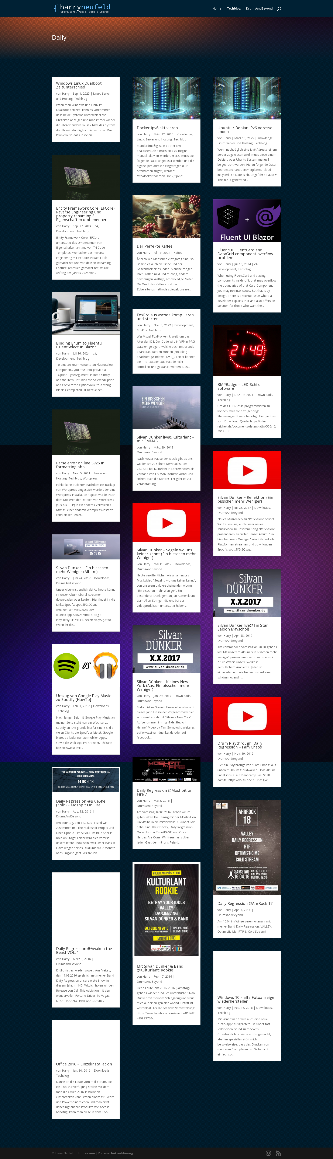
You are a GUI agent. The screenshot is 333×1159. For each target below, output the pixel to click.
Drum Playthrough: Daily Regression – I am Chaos (239, 745)
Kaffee (178, 253)
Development (65, 231)
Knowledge (184, 134)
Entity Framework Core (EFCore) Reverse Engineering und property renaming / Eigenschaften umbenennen (85, 214)
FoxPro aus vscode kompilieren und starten (165, 316)
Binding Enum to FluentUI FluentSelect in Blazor (79, 345)
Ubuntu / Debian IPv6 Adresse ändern (244, 129)
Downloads (102, 578)
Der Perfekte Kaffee (154, 246)
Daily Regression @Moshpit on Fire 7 (164, 792)
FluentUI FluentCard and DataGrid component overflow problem (245, 253)
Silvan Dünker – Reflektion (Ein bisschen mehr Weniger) (245, 499)
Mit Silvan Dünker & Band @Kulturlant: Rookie (160, 968)
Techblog (234, 8)
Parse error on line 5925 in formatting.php (80, 464)
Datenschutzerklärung (115, 1153)
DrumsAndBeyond (259, 8)
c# (96, 226)
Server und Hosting (159, 139)
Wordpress (90, 478)
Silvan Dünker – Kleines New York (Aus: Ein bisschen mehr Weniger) (163, 685)
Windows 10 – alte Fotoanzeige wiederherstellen (245, 999)
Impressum (86, 1153)
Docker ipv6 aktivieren (157, 127)
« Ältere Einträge (63, 1128)
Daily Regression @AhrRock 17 (244, 903)
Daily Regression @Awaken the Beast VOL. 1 (84, 950)
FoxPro (142, 330)
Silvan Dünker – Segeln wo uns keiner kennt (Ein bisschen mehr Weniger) (166, 553)
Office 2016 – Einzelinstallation (84, 1064)
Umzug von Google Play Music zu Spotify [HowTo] (83, 697)
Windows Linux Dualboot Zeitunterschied (79, 85)
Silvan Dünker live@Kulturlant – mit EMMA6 (165, 438)
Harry (65, 93)
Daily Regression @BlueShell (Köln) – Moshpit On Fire (81, 803)
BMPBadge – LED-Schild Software (239, 386)
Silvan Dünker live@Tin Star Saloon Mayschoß (242, 627)
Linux (96, 93)
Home (217, 8)
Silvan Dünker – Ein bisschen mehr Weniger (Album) (82, 569)
